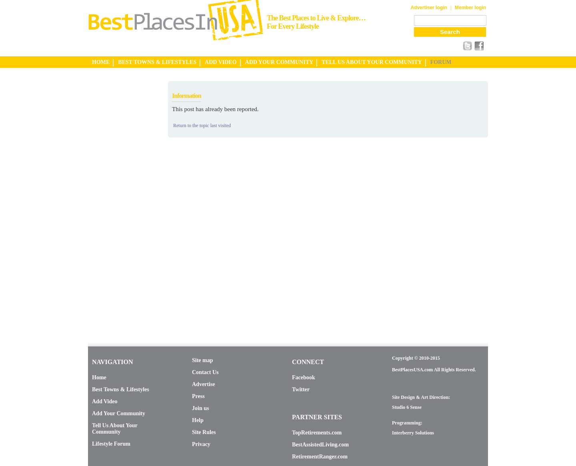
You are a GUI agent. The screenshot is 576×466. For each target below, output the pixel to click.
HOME (101, 62)
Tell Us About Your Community (114, 428)
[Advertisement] (120, 201)
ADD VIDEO (220, 62)
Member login (470, 7)
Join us (200, 408)
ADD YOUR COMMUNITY (279, 62)
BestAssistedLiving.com (320, 445)
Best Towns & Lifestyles (120, 389)
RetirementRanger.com (320, 457)
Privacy (201, 444)
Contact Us (205, 372)
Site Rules (204, 432)
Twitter (301, 389)
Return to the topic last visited (202, 125)
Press (198, 396)
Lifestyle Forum (111, 444)
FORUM (441, 62)
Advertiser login (428, 7)
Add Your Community (118, 413)
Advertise (203, 384)
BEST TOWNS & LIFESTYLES (157, 62)
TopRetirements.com (317, 433)
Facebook (303, 377)
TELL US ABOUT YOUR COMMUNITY (372, 62)
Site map (202, 360)
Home (99, 377)
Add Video (104, 401)
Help (198, 420)
